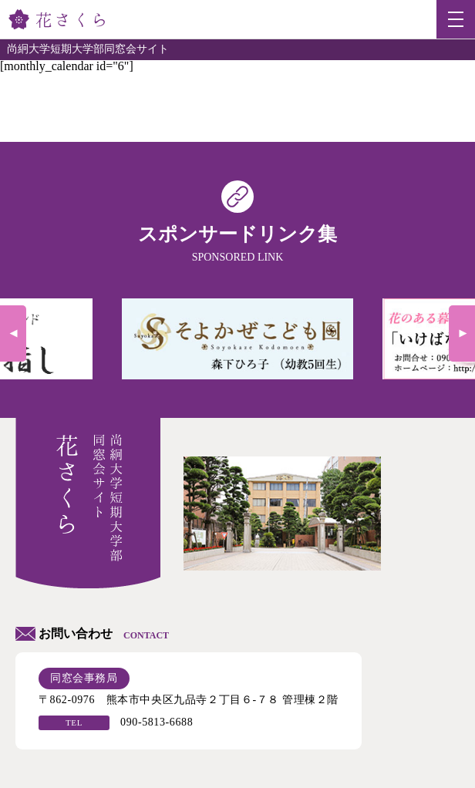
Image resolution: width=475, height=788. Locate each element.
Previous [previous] (13, 333)
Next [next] (462, 333)
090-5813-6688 (156, 722)
